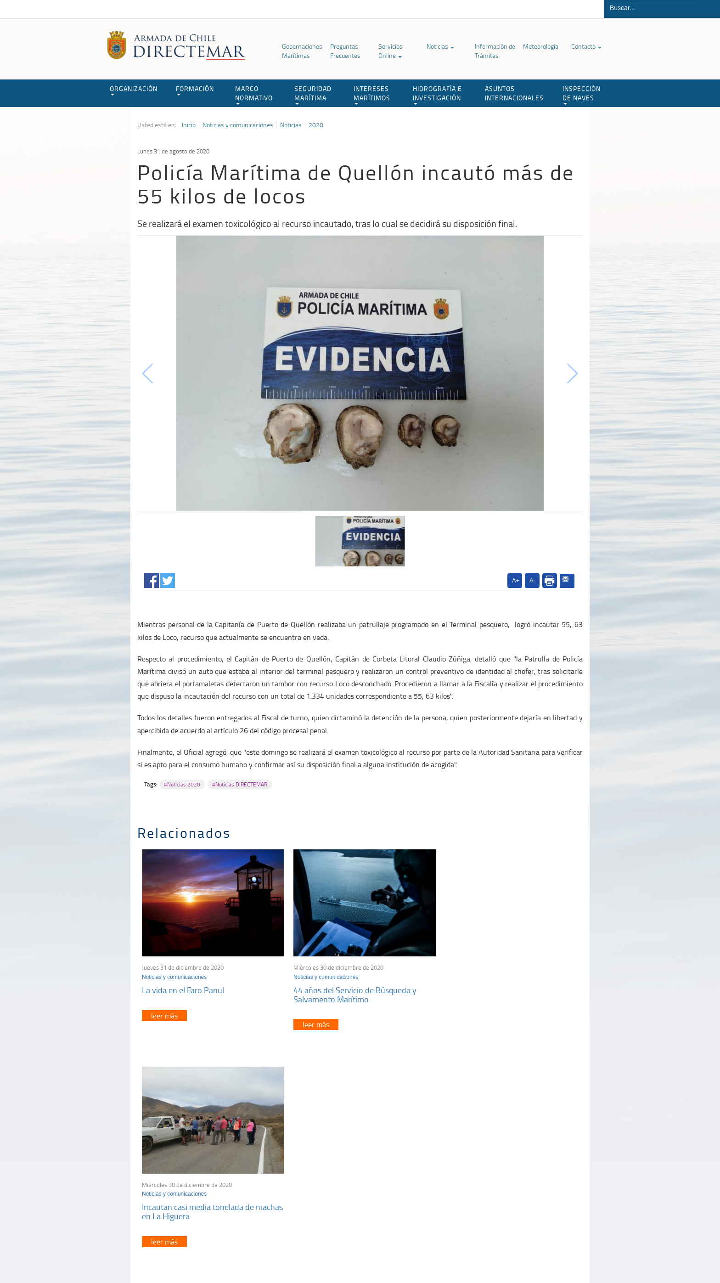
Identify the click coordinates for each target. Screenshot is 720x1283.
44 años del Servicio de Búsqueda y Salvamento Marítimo (351, 992)
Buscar (708, 9)
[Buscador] (650, 8)
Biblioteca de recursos (259, 1254)
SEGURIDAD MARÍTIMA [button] (313, 94)
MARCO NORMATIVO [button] (254, 94)
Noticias (440, 46)
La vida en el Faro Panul (183, 987)
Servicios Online (390, 51)
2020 (316, 125)
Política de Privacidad (197, 1254)
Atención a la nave (515, 1151)
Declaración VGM (514, 1174)
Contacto (586, 46)
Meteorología (540, 46)
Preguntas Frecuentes (345, 51)
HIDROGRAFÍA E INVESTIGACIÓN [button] (437, 94)
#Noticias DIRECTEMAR (239, 784)
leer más (164, 1013)
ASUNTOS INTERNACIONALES (514, 93)
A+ (515, 580)
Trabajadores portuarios (522, 1162)
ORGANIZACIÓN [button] (134, 90)
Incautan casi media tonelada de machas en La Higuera (495, 992)
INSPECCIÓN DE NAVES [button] (581, 94)
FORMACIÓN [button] (195, 90)
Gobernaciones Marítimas (302, 51)
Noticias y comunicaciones (237, 125)
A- (532, 580)
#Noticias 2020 (182, 784)
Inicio (189, 125)
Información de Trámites (495, 51)
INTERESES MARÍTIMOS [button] (372, 94)
